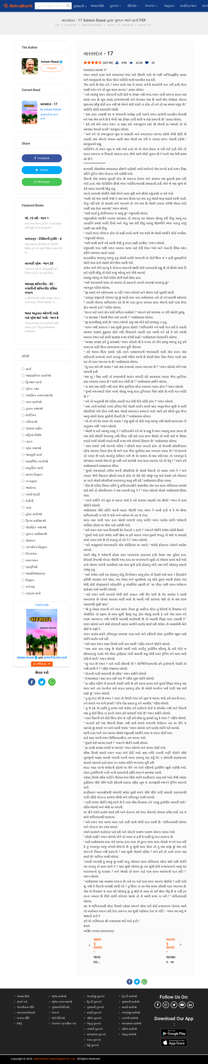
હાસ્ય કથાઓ (34, 408)
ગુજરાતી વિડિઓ (60, 1007)
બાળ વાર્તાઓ (34, 402)
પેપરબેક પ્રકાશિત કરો (64, 1023)
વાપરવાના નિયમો (26, 1012)
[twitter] (174, 1005)
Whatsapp (42, 181)
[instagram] (166, 1005)
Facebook (41, 158)
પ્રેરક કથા (32, 389)
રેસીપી (30, 501)
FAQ (19, 1023)
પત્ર (28, 507)
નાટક (29, 441)
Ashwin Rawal (52, 61)
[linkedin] (190, 1005)
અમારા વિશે (97, 6)
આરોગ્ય (31, 488)
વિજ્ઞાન (30, 580)
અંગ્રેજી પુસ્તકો (96, 996)
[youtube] (182, 1005)
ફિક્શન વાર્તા (34, 382)
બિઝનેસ (31, 554)
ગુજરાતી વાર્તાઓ (130, 1001)
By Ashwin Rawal (50, 109)
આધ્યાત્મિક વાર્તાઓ (38, 375)
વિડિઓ (133, 6)
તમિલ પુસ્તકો (94, 1018)
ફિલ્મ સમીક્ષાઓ (36, 521)
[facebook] (157, 1005)
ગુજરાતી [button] (80, 6)
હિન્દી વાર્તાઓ (129, 996)
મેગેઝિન (31, 415)
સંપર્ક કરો (22, 1001)
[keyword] (53, 5)
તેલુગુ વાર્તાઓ (129, 1034)
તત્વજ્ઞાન (31, 481)
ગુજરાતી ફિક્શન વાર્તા (55, 657)
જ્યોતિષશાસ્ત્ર (35, 573)
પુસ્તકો (116, 6)
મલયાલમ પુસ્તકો (96, 1034)
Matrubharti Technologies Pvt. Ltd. (55, 1058)
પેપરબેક (151, 6)
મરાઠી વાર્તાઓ (129, 1007)
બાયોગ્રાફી (33, 494)
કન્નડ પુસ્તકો (94, 1039)
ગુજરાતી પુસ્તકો (95, 1007)
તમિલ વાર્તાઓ (129, 1028)
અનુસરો (52, 68)
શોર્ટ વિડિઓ (58, 1018)
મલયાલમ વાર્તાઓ (131, 1023)
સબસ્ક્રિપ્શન (188, 6)
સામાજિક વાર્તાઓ (37, 461)
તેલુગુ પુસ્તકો (94, 1023)
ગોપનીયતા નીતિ (25, 1007)
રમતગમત (32, 560)
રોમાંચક (31, 540)
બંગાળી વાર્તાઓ (130, 1018)
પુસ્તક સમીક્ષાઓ (36, 534)
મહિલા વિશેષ (33, 435)
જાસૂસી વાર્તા (34, 455)
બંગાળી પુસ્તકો (95, 1028)
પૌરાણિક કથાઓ (36, 527)
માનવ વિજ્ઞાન (34, 474)
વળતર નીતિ (23, 1018)
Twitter (42, 170)
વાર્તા (28, 369)
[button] (68, 5)
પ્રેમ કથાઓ (33, 448)
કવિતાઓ (31, 422)
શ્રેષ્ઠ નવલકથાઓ (62, 1001)
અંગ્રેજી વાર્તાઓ (131, 1012)
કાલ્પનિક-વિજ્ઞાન (36, 547)
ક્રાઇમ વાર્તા (33, 593)
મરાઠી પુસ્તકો (94, 1012)
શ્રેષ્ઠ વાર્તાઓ (59, 996)
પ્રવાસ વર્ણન (34, 428)
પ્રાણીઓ (31, 567)
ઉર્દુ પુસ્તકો (93, 1045)
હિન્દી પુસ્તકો (94, 1001)
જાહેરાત (169, 6)
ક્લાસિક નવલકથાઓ (39, 395)
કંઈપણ (30, 587)
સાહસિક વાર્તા (34, 468)
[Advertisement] (42, 716)
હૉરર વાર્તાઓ (34, 514)
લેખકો (55, 1012)
